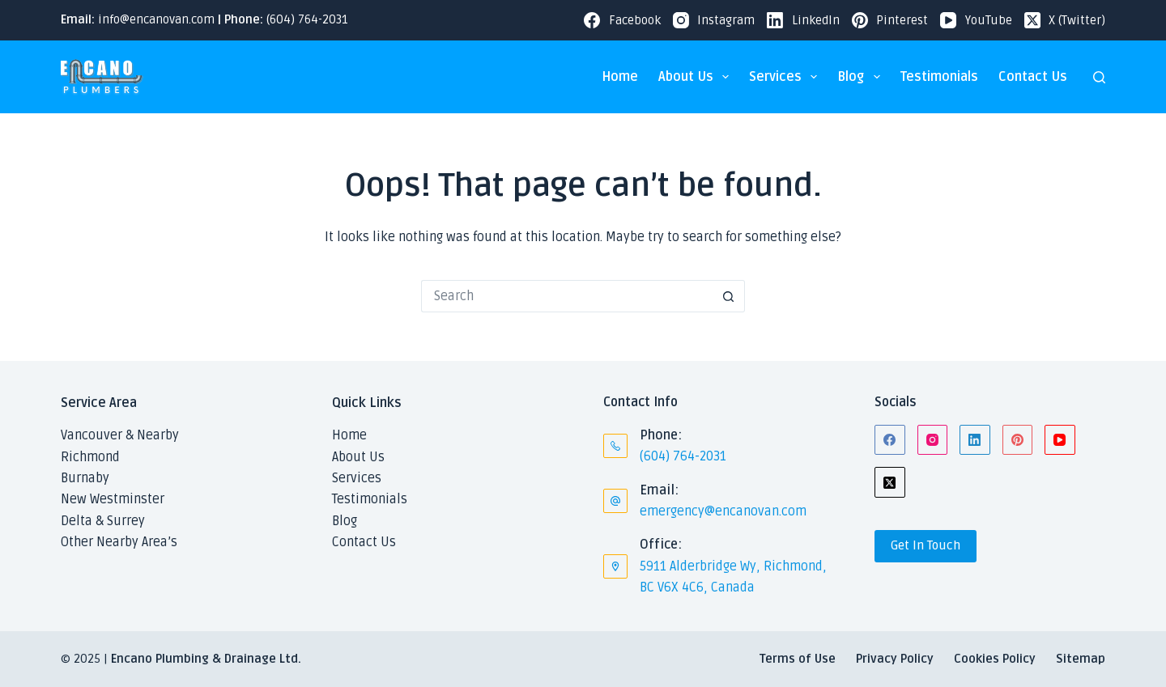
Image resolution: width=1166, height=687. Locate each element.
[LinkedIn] (803, 21)
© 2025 (80, 658)
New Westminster (112, 499)
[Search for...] (567, 296)
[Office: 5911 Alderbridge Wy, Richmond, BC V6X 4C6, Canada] (615, 566)
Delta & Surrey (103, 521)
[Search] (1099, 77)
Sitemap (1080, 658)
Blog (861, 77)
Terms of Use (798, 658)
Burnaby (85, 478)
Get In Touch (925, 545)
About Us (696, 77)
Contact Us (1032, 77)
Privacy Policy (895, 658)
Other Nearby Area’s (119, 542)
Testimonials (939, 77)
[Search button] (729, 296)
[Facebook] (622, 21)
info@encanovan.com (156, 19)
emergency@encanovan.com (723, 511)
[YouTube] (976, 21)
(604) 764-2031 (307, 19)
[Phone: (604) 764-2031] (615, 446)
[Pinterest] (890, 21)
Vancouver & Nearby (120, 435)
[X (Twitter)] (1065, 21)
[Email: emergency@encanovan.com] (615, 501)
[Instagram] (714, 21)
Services (786, 77)
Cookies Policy (995, 658)
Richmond (90, 457)
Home (620, 77)
